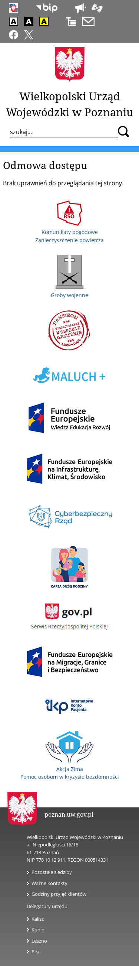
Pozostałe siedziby (52, 872)
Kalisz (38, 918)
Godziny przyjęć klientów (59, 894)
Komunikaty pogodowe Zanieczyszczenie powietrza (69, 232)
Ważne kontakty (49, 883)
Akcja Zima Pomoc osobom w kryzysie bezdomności (69, 768)
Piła (35, 951)
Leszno (39, 940)
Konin (38, 929)
